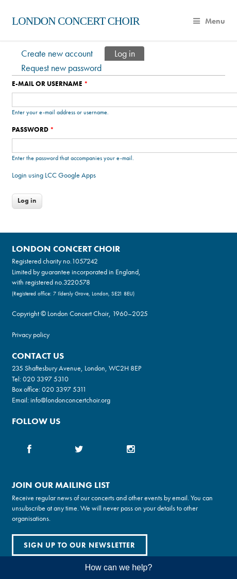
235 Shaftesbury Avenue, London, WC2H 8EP (76, 368)
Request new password (61, 68)
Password (33, 129)
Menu (209, 21)
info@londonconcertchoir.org (70, 400)
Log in (129, 52)
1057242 (85, 261)
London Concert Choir (76, 21)
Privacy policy (30, 334)
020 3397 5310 (46, 378)
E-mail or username (50, 83)
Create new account (57, 53)
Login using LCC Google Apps (54, 175)
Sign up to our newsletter (80, 545)
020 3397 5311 (64, 389)
